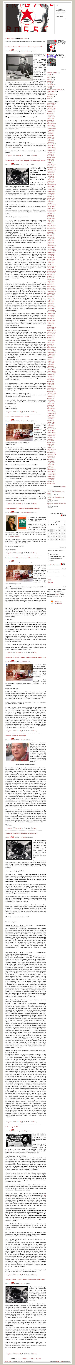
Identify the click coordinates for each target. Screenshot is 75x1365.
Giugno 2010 (50, 159)
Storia (48, 98)
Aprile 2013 (50, 217)
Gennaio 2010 (51, 150)
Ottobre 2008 (51, 125)
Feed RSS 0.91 (56, 601)
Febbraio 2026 (51, 478)
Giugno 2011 (50, 179)
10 (25, 1358)
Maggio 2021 (51, 381)
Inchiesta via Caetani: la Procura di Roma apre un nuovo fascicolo (25, 657)
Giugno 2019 (50, 342)
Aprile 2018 (50, 318)
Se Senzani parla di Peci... (13, 1127)
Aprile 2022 (50, 400)
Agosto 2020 (50, 366)
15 (34, 1358)
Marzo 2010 (50, 154)
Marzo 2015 (50, 256)
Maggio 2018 (51, 320)
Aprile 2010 (50, 156)
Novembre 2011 (51, 188)
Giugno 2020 (50, 362)
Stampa (34, 155)
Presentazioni (51, 94)
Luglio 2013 (50, 222)
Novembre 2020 (51, 371)
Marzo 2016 (50, 276)
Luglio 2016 (50, 283)
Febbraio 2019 (51, 335)
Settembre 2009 (51, 144)
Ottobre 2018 (51, 329)
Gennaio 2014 (51, 232)
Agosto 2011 (50, 183)
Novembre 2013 (51, 228)
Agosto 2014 (50, 244)
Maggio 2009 (51, 137)
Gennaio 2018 (51, 313)
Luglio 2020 (50, 364)
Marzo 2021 (50, 378)
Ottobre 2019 (51, 349)
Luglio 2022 (50, 405)
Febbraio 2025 (51, 457)
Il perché (49, 581)
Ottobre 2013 (51, 227)
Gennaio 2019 (51, 334)
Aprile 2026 (50, 481)
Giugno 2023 (50, 424)
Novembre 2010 (51, 167)
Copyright (50, 582)
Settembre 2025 (51, 469)
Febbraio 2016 (51, 274)
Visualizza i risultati (52, 565)
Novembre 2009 (51, 147)
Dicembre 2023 (51, 434)
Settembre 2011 (51, 184)
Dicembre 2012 (51, 210)
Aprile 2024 (50, 441)
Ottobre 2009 (51, 145)
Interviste (49, 86)
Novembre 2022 (51, 412)
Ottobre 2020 (51, 369)
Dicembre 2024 (51, 454)
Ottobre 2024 (51, 451)
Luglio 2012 (50, 201)
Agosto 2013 (50, 223)
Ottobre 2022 (51, 410)
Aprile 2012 (50, 196)
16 (36, 1358)
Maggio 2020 (51, 361)
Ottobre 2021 (51, 390)
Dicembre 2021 (51, 393)
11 (27, 1358)
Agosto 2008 (50, 122)
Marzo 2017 (50, 296)
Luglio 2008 (50, 120)
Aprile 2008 (50, 115)
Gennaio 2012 (51, 191)
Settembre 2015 (51, 266)
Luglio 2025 (50, 466)
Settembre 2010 (51, 164)
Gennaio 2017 (51, 293)
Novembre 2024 (51, 452)
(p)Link (8, 155)
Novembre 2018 (51, 330)
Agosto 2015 (50, 264)
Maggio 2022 (51, 402)
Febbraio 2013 (51, 213)
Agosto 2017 (50, 305)
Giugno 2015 (50, 261)
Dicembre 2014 (51, 251)
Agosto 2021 (50, 386)
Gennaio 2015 (51, 252)
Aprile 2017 (50, 298)
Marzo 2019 (50, 337)
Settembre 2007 (51, 103)
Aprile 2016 (50, 278)
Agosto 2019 (50, 346)
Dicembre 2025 (51, 474)
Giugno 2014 (50, 240)
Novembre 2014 (51, 249)
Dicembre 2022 (51, 413)
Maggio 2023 (51, 422)
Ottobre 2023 (51, 430)
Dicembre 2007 (51, 108)
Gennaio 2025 (51, 456)
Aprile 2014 (50, 237)
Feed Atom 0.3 (56, 603)
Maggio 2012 (51, 198)
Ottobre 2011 (50, 186)
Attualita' (49, 76)
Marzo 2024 (50, 439)
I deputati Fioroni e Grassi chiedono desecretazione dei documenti (25, 1279)
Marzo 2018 (50, 317)
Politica (49, 93)
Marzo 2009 (50, 133)
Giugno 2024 (50, 444)
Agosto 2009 (50, 142)
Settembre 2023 (51, 429)
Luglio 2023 (50, 425)
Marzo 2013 (50, 215)
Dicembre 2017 (51, 312)
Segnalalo (58, 594)
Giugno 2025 (50, 464)
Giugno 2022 (50, 403)
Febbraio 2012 (51, 193)
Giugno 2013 (50, 220)
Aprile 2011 (50, 176)
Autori (49, 579)
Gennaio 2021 (51, 374)
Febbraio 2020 (51, 356)
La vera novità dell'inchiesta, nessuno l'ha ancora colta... (22, 558)
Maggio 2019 (51, 340)
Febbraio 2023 (51, 417)
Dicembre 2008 (51, 128)
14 (33, 1358)
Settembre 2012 (51, 205)
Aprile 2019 (50, 339)
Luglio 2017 (50, 303)
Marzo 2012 (50, 195)
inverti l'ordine (24, 38)
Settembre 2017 (51, 307)
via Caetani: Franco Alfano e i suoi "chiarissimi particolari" (23, 47)
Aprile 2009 (50, 135)
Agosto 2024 (50, 447)
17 (38, 1358)
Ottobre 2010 (51, 166)
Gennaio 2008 (51, 110)
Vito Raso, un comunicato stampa (15, 735)
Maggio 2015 (51, 259)
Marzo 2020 (50, 357)
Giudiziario (24, 661)
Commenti (17, 155)
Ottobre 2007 (51, 105)
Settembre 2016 (51, 286)
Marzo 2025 (50, 459)
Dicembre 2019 (51, 352)
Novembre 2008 (51, 127)
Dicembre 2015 (51, 271)
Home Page (10, 38)
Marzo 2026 (50, 480)
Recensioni (50, 96)
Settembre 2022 (51, 408)
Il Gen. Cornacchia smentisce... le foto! (17, 416)
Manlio (9, 51)
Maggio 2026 (51, 483)
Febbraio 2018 (51, 315)
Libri (48, 88)
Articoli (49, 74)
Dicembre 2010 (51, 169)
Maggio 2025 (51, 463)
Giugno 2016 (50, 281)
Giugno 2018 (50, 322)
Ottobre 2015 (51, 267)
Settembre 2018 (51, 327)
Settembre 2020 (51, 368)
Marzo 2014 (50, 235)
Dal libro (49, 81)
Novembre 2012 (51, 208)
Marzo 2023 (50, 418)
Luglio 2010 (50, 161)
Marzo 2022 (50, 398)
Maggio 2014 (51, 239)
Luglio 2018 (50, 323)
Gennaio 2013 (51, 211)
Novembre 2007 (51, 106)
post (25, 1173)
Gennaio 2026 (51, 476)
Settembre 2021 (51, 388)
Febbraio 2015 (51, 254)
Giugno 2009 (50, 139)
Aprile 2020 (50, 359)
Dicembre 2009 (51, 149)
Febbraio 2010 (51, 152)
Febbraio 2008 (51, 111)
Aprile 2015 (50, 257)
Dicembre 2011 (51, 189)
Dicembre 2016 (51, 291)
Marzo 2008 (50, 113)
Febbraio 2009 (51, 132)
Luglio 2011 (50, 181)
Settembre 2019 (51, 347)
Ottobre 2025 (51, 471)
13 (31, 1358)
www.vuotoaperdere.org (12, 536)
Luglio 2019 (50, 344)
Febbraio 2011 (51, 172)
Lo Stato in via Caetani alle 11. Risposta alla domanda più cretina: (25, 160)
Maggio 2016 (51, 279)
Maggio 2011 (51, 178)
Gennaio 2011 (51, 171)
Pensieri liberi (51, 91)
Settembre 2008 (51, 123)
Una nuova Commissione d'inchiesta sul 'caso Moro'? (21, 833)
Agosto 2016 (50, 284)
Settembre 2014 (51, 245)
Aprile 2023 (50, 420)
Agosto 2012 (50, 203)
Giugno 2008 (50, 118)
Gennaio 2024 (51, 435)
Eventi (49, 83)
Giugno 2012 (50, 200)
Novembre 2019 (51, 351)
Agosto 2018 (50, 325)
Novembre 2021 (51, 391)
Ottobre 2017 (51, 308)
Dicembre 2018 (51, 332)
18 (40, 1358)
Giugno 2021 (50, 383)
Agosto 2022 (50, 407)
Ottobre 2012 (51, 206)
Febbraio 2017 (51, 295)
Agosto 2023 (50, 427)
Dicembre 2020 (51, 373)
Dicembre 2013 (51, 230)
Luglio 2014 (50, 242)
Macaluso (9, 147)
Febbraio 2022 (51, 396)
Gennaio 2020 (51, 354)
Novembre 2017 (51, 310)
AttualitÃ (50, 79)
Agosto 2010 (50, 162)
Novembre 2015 (51, 269)
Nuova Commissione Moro (54, 89)
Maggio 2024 (51, 442)
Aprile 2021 (50, 379)
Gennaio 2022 (51, 395)
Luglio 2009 (50, 140)
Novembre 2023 (51, 432)
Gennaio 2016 (51, 273)
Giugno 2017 (50, 301)
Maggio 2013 (51, 218)
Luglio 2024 (50, 446)
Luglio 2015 (50, 262)
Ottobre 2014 (51, 247)
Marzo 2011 (50, 174)
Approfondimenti (26, 51)
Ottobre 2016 (51, 288)
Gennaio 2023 (51, 415)
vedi (8, 1151)
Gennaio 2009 (51, 130)
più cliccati (63, 486)
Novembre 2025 (51, 473)
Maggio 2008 (51, 116)
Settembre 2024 (51, 449)
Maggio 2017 (51, 300)
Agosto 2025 (50, 468)
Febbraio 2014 (51, 234)
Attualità (23, 740)
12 (29, 1358)
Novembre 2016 (51, 290)
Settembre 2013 (51, 225)
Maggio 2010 (51, 157)
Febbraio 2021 (51, 376)
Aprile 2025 (50, 461)
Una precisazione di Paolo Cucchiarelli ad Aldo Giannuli (22, 508)
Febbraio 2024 (51, 437)
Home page (8, 1361)
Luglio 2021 (50, 385)
